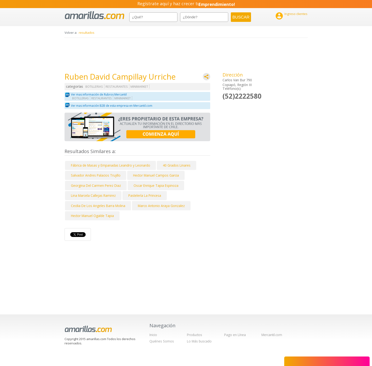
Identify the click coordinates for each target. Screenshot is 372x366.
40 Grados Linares (177, 165)
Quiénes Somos (161, 341)
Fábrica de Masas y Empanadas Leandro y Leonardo (110, 165)
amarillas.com (95, 15)
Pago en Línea (235, 334)
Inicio (153, 334)
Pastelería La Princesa (144, 195)
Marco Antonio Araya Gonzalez (161, 205)
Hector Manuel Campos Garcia (156, 175)
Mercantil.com (271, 334)
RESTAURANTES (117, 87)
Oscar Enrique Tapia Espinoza (156, 185)
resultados (86, 32)
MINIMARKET (139, 87)
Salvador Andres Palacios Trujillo (96, 175)
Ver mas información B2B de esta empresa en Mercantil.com (111, 106)
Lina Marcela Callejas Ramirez (93, 195)
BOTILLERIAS (94, 87)
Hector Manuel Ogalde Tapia (92, 215)
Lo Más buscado (199, 341)
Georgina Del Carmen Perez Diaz (96, 185)
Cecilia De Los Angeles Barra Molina (98, 205)
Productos (194, 334)
